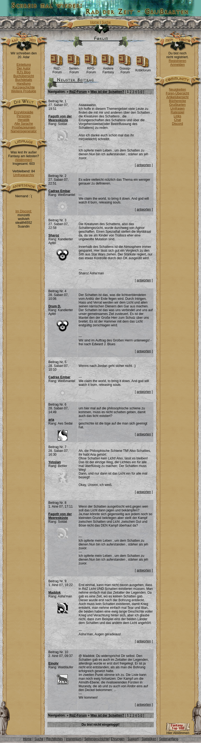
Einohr (53, 663)
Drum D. (54, 306)
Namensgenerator (23, 131)
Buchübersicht (23, 76)
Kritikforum (143, 68)
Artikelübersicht (177, 97)
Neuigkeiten (177, 89)
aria (51, 420)
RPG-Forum (91, 69)
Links (177, 116)
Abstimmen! (23, 160)
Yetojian (54, 462)
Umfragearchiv (23, 175)
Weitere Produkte (23, 91)
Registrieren (177, 61)
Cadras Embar (59, 191)
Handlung (24, 84)
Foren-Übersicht (177, 93)
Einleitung (23, 65)
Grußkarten (177, 105)
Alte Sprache (23, 124)
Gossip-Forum (125, 69)
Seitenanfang (168, 739)
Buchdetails (23, 80)
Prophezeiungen (23, 127)
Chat (177, 120)
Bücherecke (177, 101)
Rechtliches (54, 739)
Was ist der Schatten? (107, 92)
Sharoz (53, 235)
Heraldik (23, 120)
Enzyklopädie (23, 112)
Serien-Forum (74, 69)
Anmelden (177, 65)
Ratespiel (177, 112)
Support (133, 739)
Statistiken (148, 739)
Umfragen (177, 108)
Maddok (54, 592)
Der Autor (24, 68)
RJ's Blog (23, 72)
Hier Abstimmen (178, 731)
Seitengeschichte (96, 739)
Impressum (74, 739)
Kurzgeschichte (23, 87)
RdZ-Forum (57, 69)
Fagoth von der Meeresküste (60, 118)
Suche (106, 22)
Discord (177, 124)
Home (94, 22)
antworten (144, 165)
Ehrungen (118, 739)
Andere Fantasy (108, 69)
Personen (24, 116)
